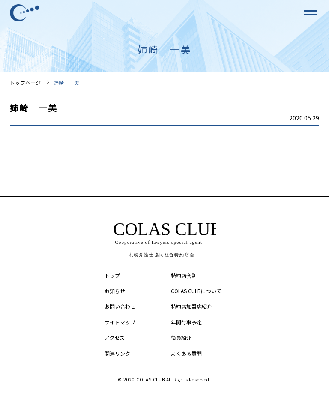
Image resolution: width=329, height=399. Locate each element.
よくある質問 (186, 353)
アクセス (115, 337)
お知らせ (115, 290)
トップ (112, 275)
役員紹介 (181, 337)
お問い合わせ (120, 306)
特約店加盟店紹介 (191, 306)
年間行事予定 (186, 322)
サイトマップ (120, 322)
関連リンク (117, 353)
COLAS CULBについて (196, 290)
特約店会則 (184, 275)
